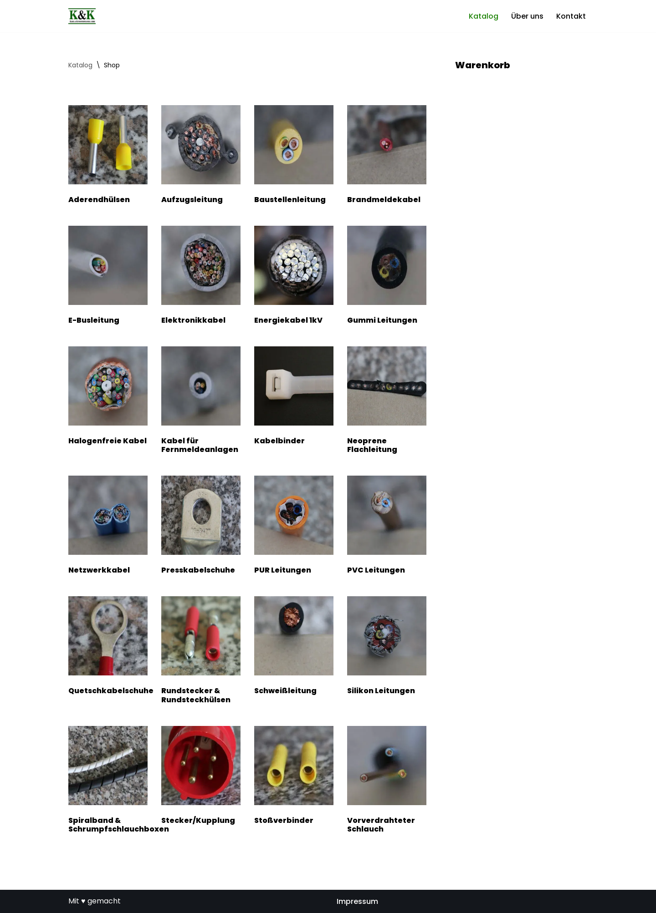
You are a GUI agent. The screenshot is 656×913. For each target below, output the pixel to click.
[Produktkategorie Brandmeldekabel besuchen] (386, 156)
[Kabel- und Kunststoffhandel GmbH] (82, 16)
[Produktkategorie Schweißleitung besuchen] (293, 647)
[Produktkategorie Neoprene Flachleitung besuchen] (386, 401)
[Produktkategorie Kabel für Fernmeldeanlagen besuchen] (201, 401)
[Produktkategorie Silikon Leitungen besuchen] (386, 647)
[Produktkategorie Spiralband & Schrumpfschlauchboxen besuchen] (108, 781)
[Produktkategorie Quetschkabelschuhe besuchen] (108, 647)
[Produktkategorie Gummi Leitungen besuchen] (386, 277)
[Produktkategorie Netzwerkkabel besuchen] (108, 527)
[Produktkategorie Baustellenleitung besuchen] (293, 156)
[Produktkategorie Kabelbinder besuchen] (293, 397)
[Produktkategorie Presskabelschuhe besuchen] (201, 527)
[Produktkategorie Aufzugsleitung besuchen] (201, 156)
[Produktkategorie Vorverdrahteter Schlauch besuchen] (386, 781)
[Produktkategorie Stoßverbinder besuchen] (293, 777)
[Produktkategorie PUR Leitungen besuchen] (293, 527)
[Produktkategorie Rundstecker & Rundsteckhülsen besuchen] (201, 651)
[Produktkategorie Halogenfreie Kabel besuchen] (108, 397)
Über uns (527, 16)
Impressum (357, 901)
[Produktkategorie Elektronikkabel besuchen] (201, 277)
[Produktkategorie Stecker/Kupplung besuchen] (201, 777)
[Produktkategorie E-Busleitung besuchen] (108, 277)
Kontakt (571, 16)
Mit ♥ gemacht (94, 901)
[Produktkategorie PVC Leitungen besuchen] (386, 527)
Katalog (483, 16)
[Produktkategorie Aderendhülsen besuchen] (108, 156)
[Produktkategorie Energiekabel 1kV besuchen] (293, 277)
